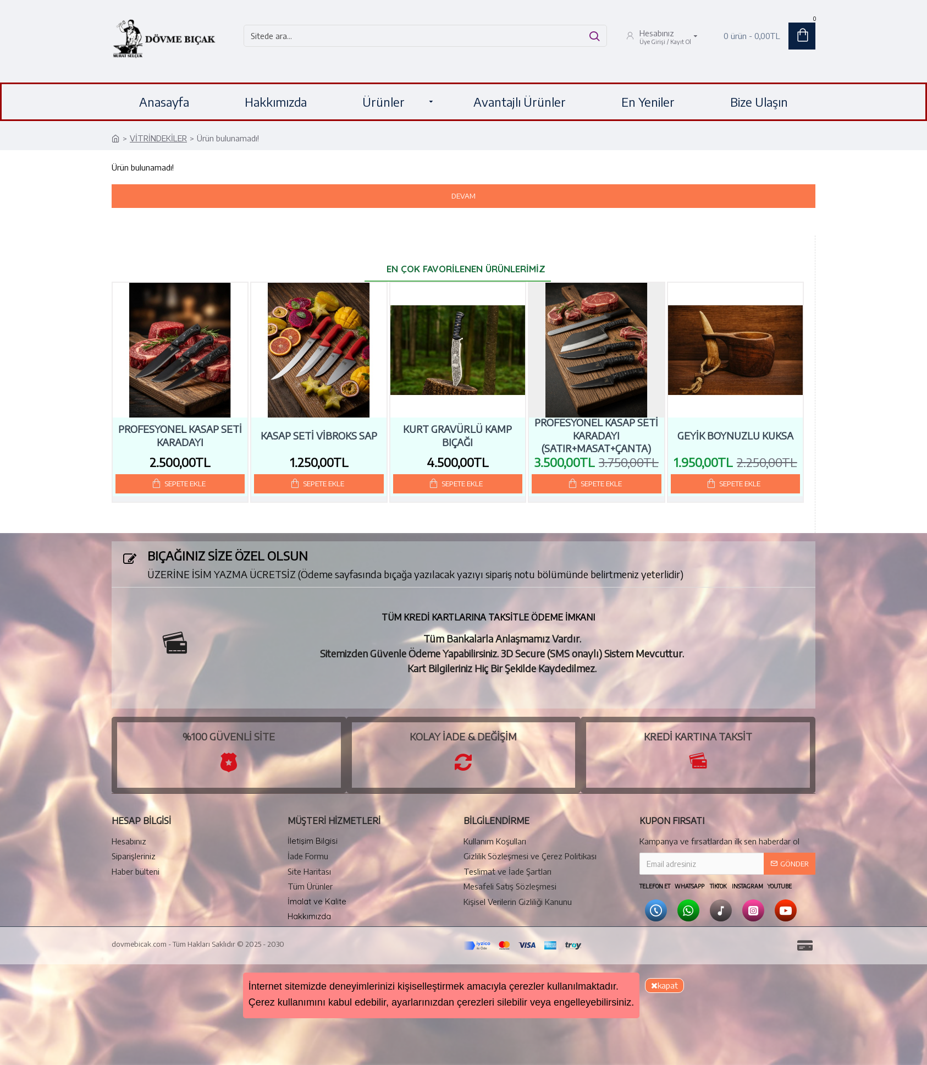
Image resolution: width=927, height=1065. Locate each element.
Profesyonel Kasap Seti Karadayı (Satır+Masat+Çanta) (596, 435)
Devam (463, 195)
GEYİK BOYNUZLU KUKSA (735, 435)
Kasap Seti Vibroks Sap (319, 435)
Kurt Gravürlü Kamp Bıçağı (457, 435)
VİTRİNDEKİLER (158, 138)
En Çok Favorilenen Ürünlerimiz (466, 269)
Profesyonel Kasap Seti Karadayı (180, 435)
